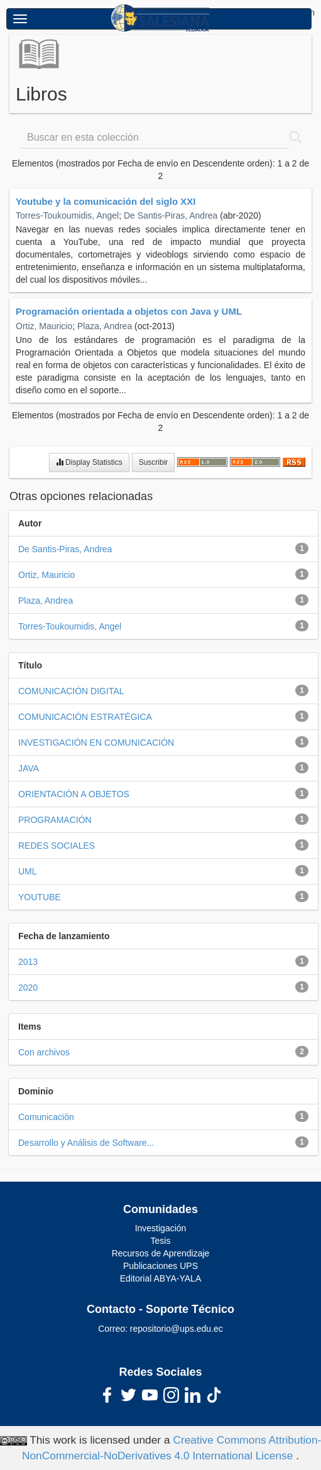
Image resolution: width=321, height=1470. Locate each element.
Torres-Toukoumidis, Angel (67, 215)
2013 (28, 962)
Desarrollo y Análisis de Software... (86, 1143)
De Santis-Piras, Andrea (170, 215)
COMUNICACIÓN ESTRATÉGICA (85, 717)
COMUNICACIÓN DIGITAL (71, 691)
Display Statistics (89, 462)
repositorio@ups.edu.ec (176, 1329)
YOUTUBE (39, 897)
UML (27, 871)
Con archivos (44, 1052)
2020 (28, 988)
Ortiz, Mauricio (44, 326)
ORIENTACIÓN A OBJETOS (73, 794)
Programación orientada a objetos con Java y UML (129, 311)
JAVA (28, 768)
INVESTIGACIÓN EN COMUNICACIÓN (96, 743)
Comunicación (46, 1117)
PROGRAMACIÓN (55, 820)
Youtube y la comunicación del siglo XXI (105, 201)
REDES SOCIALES (56, 846)
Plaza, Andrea (104, 326)
